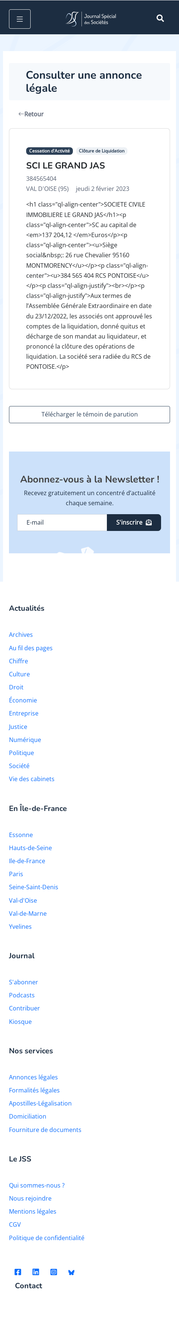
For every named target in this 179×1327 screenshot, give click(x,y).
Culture (19, 674)
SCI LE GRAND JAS (65, 166)
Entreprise (23, 713)
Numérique (25, 740)
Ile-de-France (27, 861)
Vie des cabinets (32, 779)
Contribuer (24, 1008)
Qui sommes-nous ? (37, 1185)
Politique (21, 753)
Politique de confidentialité (46, 1238)
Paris (16, 874)
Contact (28, 1286)
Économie (23, 700)
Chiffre (18, 661)
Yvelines (20, 926)
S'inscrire (134, 522)
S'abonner (23, 982)
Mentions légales (32, 1211)
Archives (21, 635)
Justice (18, 727)
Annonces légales (33, 1077)
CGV (15, 1224)
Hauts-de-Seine (30, 848)
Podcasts (22, 995)
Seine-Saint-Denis (33, 887)
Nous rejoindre (30, 1198)
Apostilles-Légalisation (40, 1103)
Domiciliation (27, 1116)
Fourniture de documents (45, 1130)
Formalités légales (34, 1090)
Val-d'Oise (23, 900)
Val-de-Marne (28, 913)
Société (19, 766)
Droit (16, 687)
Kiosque (20, 1022)
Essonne (21, 835)
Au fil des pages (31, 648)
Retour (31, 114)
